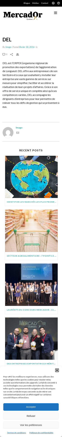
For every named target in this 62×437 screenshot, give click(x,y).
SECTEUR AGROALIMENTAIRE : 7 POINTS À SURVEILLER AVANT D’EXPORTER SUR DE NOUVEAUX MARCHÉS (32, 256)
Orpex (33, 30)
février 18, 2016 (27, 47)
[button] (57, 370)
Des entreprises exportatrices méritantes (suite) (32, 363)
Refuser (31, 415)
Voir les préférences (31, 425)
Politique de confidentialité (41, 432)
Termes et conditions (16, 432)
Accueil (24, 30)
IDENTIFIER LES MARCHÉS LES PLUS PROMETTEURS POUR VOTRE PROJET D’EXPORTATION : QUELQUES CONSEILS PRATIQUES (32, 202)
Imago (8, 47)
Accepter (31, 406)
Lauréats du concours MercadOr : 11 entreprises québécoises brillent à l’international (32, 310)
